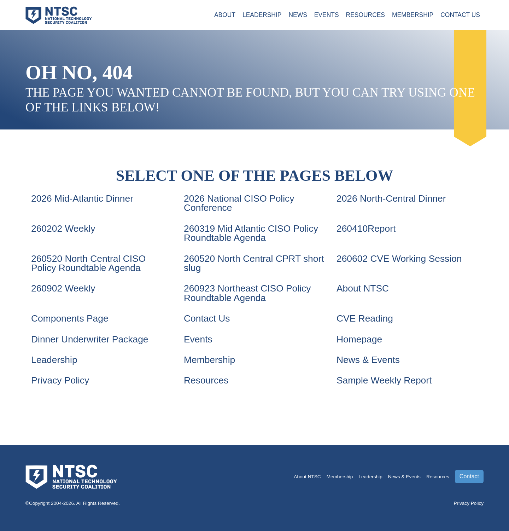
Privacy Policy (60, 380)
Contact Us (460, 15)
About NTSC (363, 288)
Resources (364, 15)
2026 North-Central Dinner (391, 198)
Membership (412, 15)
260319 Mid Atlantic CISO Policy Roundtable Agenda (251, 233)
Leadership (260, 15)
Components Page (70, 318)
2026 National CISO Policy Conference (239, 203)
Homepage (359, 339)
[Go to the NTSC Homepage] (58, 14)
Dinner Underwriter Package (89, 339)
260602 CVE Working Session (399, 258)
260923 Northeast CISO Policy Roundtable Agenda (247, 293)
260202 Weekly (63, 228)
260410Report (366, 228)
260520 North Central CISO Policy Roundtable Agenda (88, 263)
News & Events (368, 359)
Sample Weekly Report (384, 380)
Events (325, 15)
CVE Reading (365, 318)
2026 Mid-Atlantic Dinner (82, 198)
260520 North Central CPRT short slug (254, 263)
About (223, 15)
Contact (469, 476)
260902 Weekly (63, 288)
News (296, 15)
